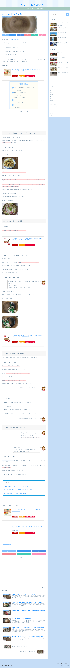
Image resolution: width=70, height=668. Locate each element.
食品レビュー (59, 113)
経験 (59, 109)
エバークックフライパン (13, 39)
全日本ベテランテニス (59, 92)
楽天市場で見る (15, 76)
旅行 (59, 98)
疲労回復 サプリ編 (59, 107)
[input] (59, 14)
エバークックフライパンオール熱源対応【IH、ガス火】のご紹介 (18, 490)
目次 (21, 84)
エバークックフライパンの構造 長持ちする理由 (15, 494)
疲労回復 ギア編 (59, 105)
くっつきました (18, 90)
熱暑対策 (59, 101)
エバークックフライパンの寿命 (20, 92)
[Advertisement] (24, 121)
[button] (67, 14)
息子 (59, 96)
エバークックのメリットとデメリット (21, 105)
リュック (59, 86)
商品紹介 (59, 94)
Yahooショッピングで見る (30, 76)
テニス (59, 84)
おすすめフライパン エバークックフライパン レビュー (16, 487)
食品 (59, 111)
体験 (59, 90)
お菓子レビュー (59, 78)
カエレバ (16, 243)
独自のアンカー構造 (18, 108)
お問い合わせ (66, 664)
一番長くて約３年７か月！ (20, 97)
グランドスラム (59, 82)
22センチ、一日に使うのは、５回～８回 (22, 95)
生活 (59, 103)
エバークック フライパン (8, 460)
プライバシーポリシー (59, 664)
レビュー (59, 88)
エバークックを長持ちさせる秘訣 (20, 100)
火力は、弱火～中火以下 (19, 103)
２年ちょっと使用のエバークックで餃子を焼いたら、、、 (25, 87)
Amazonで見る (21, 76)
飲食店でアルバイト (59, 115)
